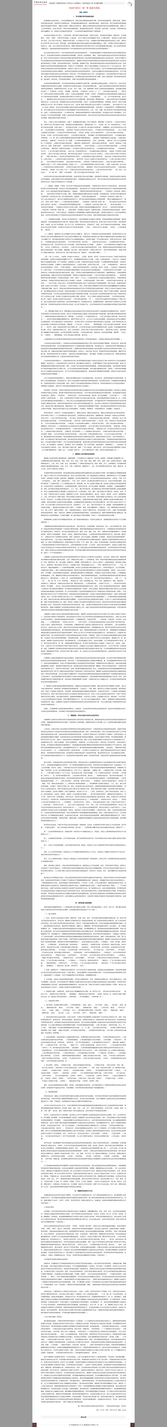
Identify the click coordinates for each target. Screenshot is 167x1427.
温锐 (80, 12)
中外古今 (70, 3)
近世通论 (77, 3)
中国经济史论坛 (61, 3)
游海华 (85, 12)
